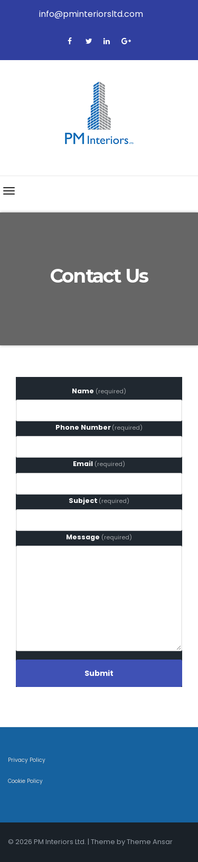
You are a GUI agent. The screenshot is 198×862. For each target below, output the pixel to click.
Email (99, 463)
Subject (99, 500)
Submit (99, 673)
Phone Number (99, 427)
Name (99, 390)
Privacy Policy (26, 760)
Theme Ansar (150, 842)
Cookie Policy (25, 781)
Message (99, 536)
